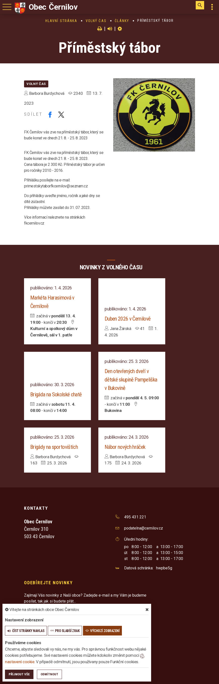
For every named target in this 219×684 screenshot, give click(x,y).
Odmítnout (49, 674)
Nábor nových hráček (125, 447)
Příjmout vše (19, 674)
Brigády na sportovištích (54, 447)
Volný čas (96, 21)
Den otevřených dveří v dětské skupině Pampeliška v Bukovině (131, 379)
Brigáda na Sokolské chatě (56, 394)
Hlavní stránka (61, 21)
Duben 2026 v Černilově (127, 319)
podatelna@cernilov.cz (143, 528)
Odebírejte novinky (48, 582)
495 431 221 (135, 517)
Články (122, 21)
